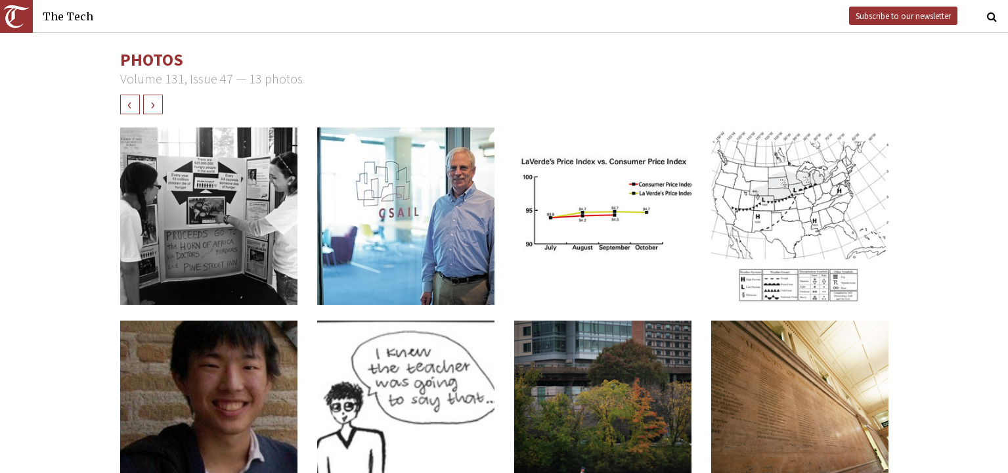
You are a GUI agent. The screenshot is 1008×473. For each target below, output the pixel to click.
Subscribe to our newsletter (903, 16)
